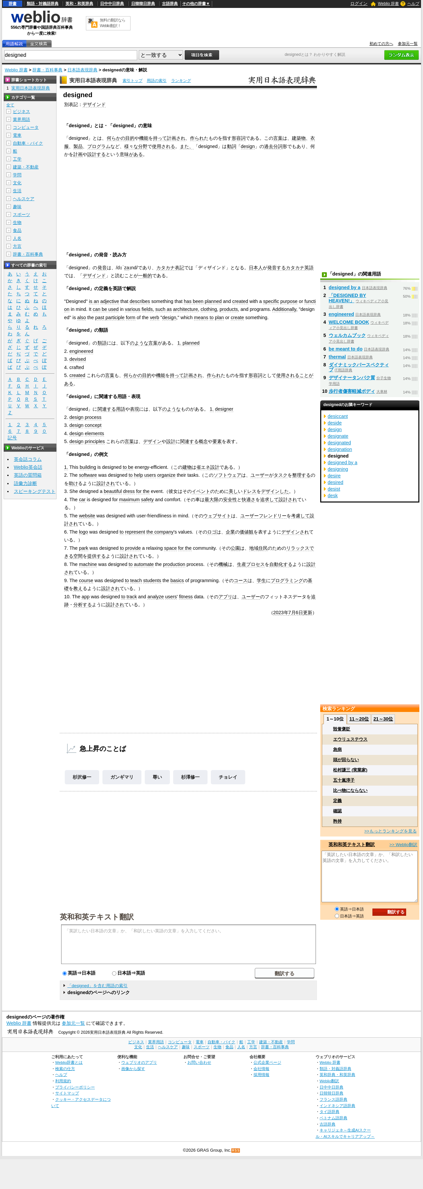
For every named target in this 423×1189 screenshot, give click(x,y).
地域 (253, 548)
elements (94, 433)
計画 (78, 154)
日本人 (256, 267)
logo (83, 532)
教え (78, 588)
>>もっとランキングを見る (390, 831)
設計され (105, 483)
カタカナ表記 (170, 267)
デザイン (152, 441)
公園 (235, 548)
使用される (163, 146)
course (86, 580)
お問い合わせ (199, 1062)
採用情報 (261, 1074)
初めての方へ (381, 43)
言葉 (278, 138)
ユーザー (259, 475)
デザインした (275, 491)
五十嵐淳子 (344, 780)
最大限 (211, 499)
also (81, 317)
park (83, 548)
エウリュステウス (350, 739)
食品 (17, 230)
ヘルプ (413, 3)
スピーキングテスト (35, 491)
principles (95, 441)
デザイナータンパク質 (352, 377)
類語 (102, 343)
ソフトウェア (227, 475)
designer (224, 409)
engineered (81, 351)
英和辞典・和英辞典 (337, 1074)
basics (177, 580)
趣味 (17, 206)
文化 (17, 182)
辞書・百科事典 (47, 69)
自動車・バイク (28, 143)
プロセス (255, 564)
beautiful (113, 491)
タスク (281, 475)
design (248, 146)
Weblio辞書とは (69, 1062)
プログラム (98, 146)
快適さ (248, 499)
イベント (201, 491)
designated (339, 442)
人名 (17, 238)
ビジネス (21, 111)
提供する (96, 556)
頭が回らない (346, 759)
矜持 (337, 821)
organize (166, 475)
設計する (96, 154)
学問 (17, 174)
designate (338, 436)
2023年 (280, 612)
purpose (288, 301)
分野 (142, 146)
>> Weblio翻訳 (403, 844)
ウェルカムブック (347, 335)
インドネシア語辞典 (337, 1105)
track (132, 596)
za (126, 267)
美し (233, 491)
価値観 (246, 532)
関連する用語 (111, 409)
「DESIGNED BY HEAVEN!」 (347, 298)
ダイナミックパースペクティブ (359, 367)
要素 (217, 441)
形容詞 (239, 138)
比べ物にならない (350, 790)
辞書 (13, 3)
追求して (269, 499)
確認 (337, 810)
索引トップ (132, 80)
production (174, 564)
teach (136, 580)
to (211, 317)
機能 (143, 138)
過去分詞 (273, 146)
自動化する (280, 564)
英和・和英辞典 (79, 3)
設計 (170, 441)
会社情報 (261, 1068)
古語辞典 (170, 3)
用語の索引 (157, 80)
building (88, 467)
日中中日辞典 (112, 3)
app (86, 596)
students (152, 580)
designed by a (345, 287)
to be (128, 467)
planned (213, 301)
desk (333, 495)
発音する (276, 267)
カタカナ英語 (300, 267)
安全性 (230, 499)
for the (143, 491)
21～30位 (383, 719)
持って (160, 138)
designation (340, 449)
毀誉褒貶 (341, 728)
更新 (307, 612)
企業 (230, 532)
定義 (337, 800)
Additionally (284, 309)
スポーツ (21, 214)
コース (241, 580)
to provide (130, 548)
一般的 (145, 275)
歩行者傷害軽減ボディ (352, 391)
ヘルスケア (23, 198)
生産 (241, 564)
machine (88, 564)
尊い (157, 777)
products (229, 309)
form (130, 317)
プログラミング (287, 580)
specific (271, 301)
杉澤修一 (190, 777)
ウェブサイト (217, 515)
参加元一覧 (408, 43)
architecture (185, 309)
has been (193, 301)
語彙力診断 (25, 483)
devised (77, 359)
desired (335, 482)
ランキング (181, 80)
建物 (187, 467)
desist (334, 489)
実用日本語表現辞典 (93, 80)
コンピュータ (26, 127)
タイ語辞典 (329, 1111)
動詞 (231, 146)
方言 (17, 246)
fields (147, 309)
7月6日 (295, 612)
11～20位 (359, 719)
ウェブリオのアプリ (139, 1062)
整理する (301, 475)
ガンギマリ (122, 777)
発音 (102, 267)
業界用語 (21, 119)
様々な (131, 146)
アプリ (225, 596)
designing (338, 469)
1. (179, 343)
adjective (109, 301)
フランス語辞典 (333, 1099)
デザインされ (295, 532)
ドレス (249, 491)
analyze (155, 596)
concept (93, 425)
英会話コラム (28, 459)
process (93, 417)
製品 (78, 146)
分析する (82, 604)
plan (219, 317)
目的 (130, 138)
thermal (337, 356)
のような (139, 343)
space (170, 548)
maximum (129, 499)
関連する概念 (194, 441)
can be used (105, 309)
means (201, 317)
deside (335, 423)
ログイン (358, 3)
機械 (223, 564)
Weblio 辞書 (388, 3)
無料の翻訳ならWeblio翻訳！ (112, 23)
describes (140, 301)
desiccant (338, 416)
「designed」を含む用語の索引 (97, 985)
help (138, 475)
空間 (78, 556)
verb (154, 317)
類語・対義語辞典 (42, 3)
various (132, 309)
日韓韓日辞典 (143, 3)
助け (73, 483)
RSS (236, 1150)
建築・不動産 (26, 167)
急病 (337, 749)
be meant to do (346, 349)
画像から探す (133, 1068)
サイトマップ (67, 1093)
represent (135, 532)
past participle (110, 317)
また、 (187, 146)
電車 (17, 135)
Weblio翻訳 (329, 1081)
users (150, 475)
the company (159, 532)
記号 (12, 438)
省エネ (203, 467)
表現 (134, 409)
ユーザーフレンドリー (263, 515)
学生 (261, 580)
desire (334, 475)
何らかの (116, 138)
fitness (186, 596)
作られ (197, 138)
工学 (17, 159)
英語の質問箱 (28, 475)
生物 (17, 222)
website (87, 515)
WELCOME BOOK (349, 322)
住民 (263, 548)
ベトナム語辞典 (333, 1118)
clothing (209, 309)
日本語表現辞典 (82, 69)
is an (94, 301)
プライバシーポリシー (75, 1087)
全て (10, 105)
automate (144, 564)
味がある (133, 154)
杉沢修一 (82, 777)
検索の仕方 (65, 1068)
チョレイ (228, 777)
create (237, 317)
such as (163, 309)
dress (129, 491)
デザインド (94, 104)
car (82, 499)
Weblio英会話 (28, 467)
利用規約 (63, 1081)
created (240, 301)
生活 (17, 190)
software (88, 475)
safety (147, 499)
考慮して (300, 515)
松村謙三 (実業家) (350, 769)
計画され (176, 138)
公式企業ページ (267, 1062)
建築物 (299, 138)
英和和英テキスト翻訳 (97, 916)
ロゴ (211, 532)
